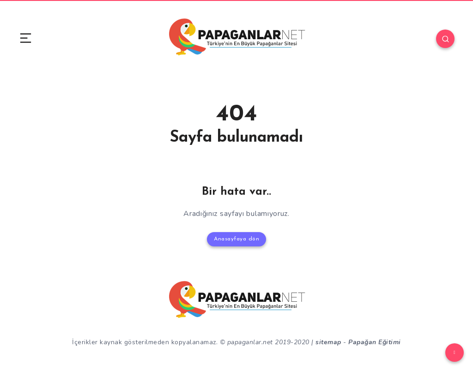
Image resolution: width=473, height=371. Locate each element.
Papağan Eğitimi (374, 342)
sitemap (328, 342)
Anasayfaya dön (236, 239)
